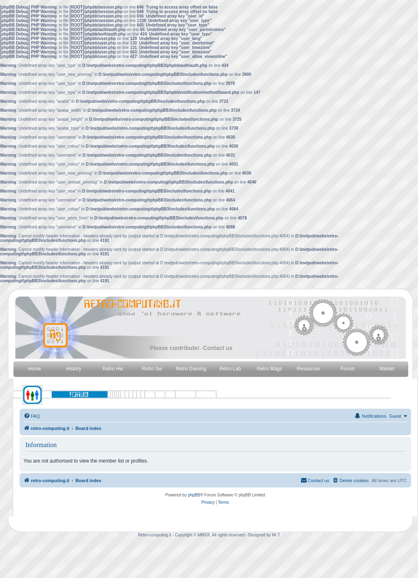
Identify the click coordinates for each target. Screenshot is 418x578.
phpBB (194, 495)
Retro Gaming (191, 369)
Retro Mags (269, 369)
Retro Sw (152, 369)
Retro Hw (112, 369)
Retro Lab (230, 369)
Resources (308, 369)
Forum (348, 369)
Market (386, 369)
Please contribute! (174, 348)
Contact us (217, 348)
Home (34, 369)
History (73, 369)
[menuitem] (32, 416)
